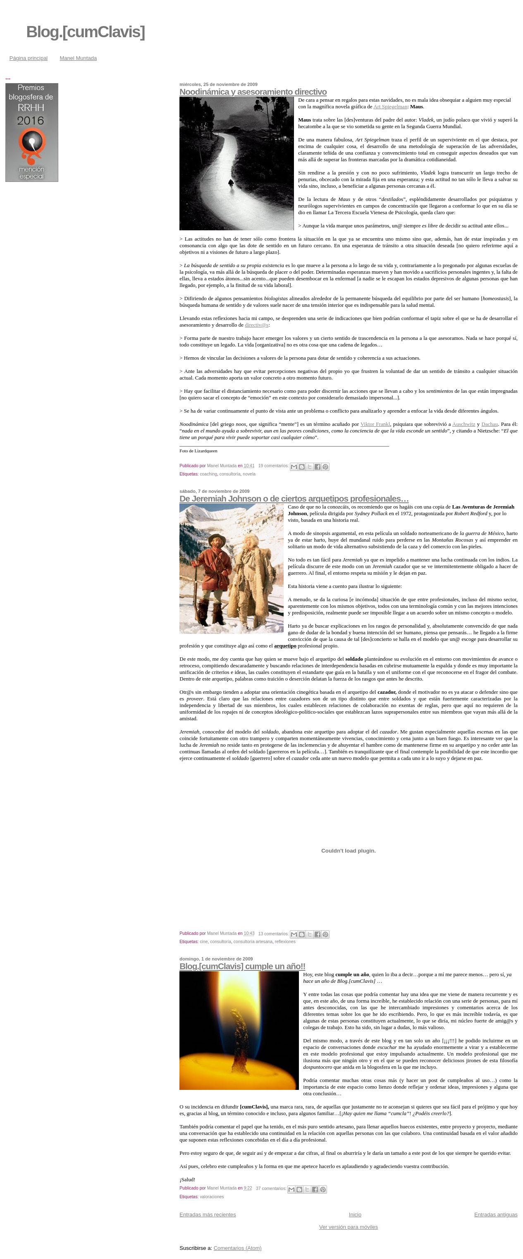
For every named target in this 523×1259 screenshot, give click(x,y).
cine (204, 941)
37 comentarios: (272, 1188)
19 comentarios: (274, 465)
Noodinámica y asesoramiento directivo (253, 91)
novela (249, 474)
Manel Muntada (78, 58)
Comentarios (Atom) (238, 1248)
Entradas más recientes (207, 1214)
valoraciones (212, 1196)
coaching (208, 474)
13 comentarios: (274, 934)
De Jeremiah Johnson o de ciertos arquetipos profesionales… (294, 498)
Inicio (355, 1214)
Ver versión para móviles (348, 1227)
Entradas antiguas (496, 1214)
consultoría (230, 474)
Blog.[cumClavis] (85, 32)
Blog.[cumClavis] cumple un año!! (242, 966)
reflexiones (285, 941)
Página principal (29, 58)
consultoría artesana (253, 941)
